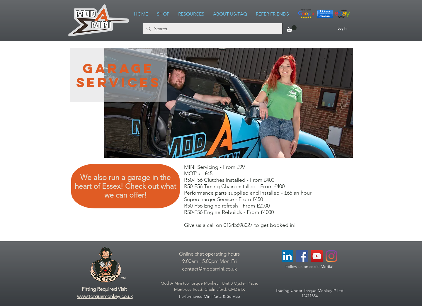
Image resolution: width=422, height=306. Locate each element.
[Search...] (212, 28)
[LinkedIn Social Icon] (287, 256)
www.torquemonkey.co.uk (105, 296)
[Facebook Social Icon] (302, 256)
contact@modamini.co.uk (209, 269)
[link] (292, 28)
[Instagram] (331, 256)
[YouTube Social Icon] (317, 256)
